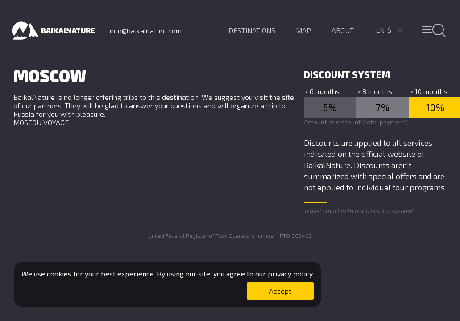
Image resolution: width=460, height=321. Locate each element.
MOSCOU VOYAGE (41, 122)
